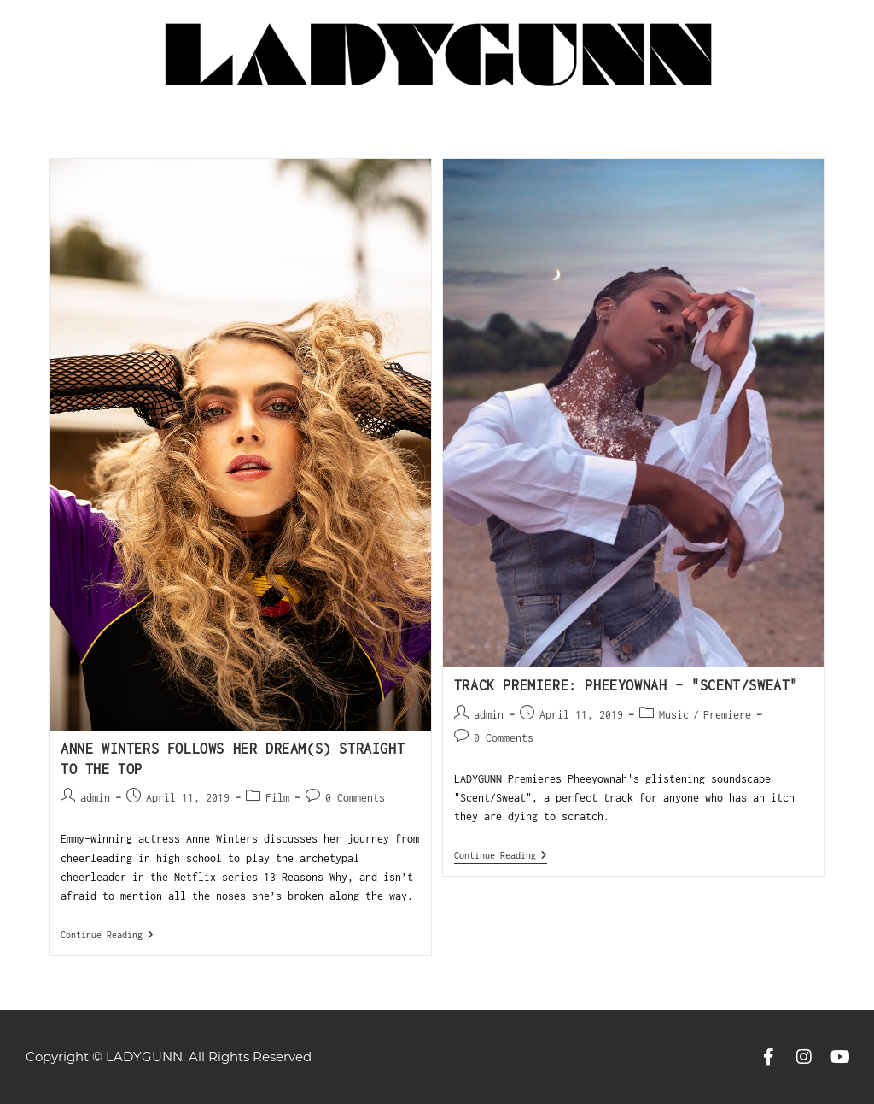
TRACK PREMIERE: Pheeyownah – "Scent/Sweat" (626, 685)
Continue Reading (107, 934)
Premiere (727, 714)
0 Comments (355, 797)
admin (95, 797)
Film (277, 797)
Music (674, 714)
